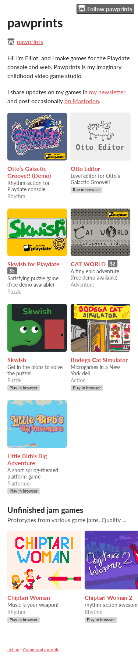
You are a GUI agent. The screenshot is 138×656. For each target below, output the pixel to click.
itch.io (13, 649)
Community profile (41, 649)
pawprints (30, 41)
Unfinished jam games (45, 509)
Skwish (16, 359)
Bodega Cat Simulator (99, 359)
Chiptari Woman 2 (108, 597)
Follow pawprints (105, 8)
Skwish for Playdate (33, 263)
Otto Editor (85, 168)
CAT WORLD (88, 263)
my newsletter (107, 91)
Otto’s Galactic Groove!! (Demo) (29, 172)
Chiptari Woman (28, 597)
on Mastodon (81, 100)
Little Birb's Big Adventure (27, 459)
